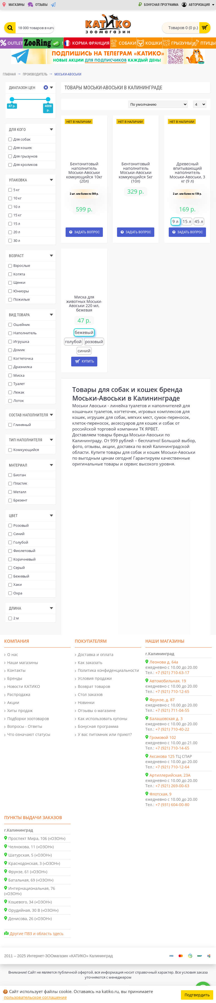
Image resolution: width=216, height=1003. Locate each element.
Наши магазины (21, 663)
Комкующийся (23, 449)
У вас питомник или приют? (103, 735)
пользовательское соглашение (35, 997)
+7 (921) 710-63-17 (172, 672)
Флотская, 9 (161, 794)
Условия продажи (93, 679)
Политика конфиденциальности (107, 670)
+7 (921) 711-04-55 (172, 710)
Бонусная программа (96, 727)
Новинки (85, 703)
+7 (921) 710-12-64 (172, 766)
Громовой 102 (163, 737)
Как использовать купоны (101, 719)
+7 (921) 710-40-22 (172, 729)
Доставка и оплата (94, 655)
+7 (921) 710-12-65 (172, 691)
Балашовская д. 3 (166, 718)
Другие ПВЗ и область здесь (36, 933)
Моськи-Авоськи (67, 74)
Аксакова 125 (162, 756)
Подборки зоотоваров (26, 719)
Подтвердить (197, 994)
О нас (11, 655)
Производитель (35, 74)
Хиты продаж (18, 711)
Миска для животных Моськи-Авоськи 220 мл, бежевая (84, 303)
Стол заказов (89, 695)
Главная (9, 74)
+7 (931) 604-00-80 (172, 804)
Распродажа (17, 695)
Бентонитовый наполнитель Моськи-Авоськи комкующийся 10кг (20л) (84, 172)
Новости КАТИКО (22, 687)
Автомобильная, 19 (168, 680)
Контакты (15, 670)
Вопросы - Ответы (23, 727)
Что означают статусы (27, 735)
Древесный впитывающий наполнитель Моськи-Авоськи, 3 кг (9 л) (187, 172)
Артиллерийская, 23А (170, 775)
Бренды (13, 679)
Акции (11, 703)
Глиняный (19, 424)
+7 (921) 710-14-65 (172, 748)
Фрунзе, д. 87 (162, 699)
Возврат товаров (92, 687)
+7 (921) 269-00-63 (172, 785)
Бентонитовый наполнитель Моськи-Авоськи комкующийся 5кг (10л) (136, 172)
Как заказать (88, 663)
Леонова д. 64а (164, 662)
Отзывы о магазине (95, 711)
